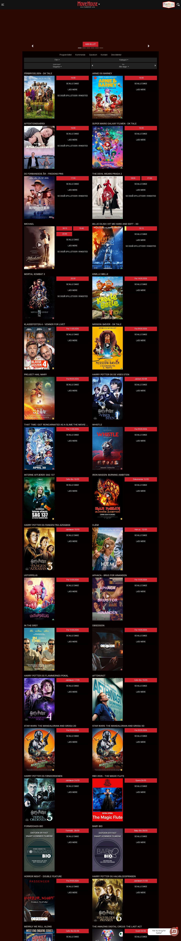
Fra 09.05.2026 (141, 329)
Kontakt (104, 55)
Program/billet (66, 55)
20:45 (64, 234)
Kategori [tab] (123, 60)
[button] (32, 46)
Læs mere (72, 89)
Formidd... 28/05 (72, 830)
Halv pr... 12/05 (141, 529)
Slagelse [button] (90, 3)
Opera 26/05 (141, 780)
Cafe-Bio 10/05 (72, 479)
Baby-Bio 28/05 (140, 830)
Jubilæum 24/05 (72, 780)
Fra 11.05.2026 (72, 329)
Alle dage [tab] (123, 66)
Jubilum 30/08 (141, 379)
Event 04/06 (141, 931)
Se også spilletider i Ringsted (72, 95)
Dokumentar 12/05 (141, 479)
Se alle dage (72, 83)
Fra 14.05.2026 (141, 278)
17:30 (73, 178)
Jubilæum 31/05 (141, 881)
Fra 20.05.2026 (72, 730)
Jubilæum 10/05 (72, 529)
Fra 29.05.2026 (72, 881)
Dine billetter (116, 55)
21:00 (149, 178)
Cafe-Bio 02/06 (72, 931)
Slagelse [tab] (57, 66)
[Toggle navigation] (3, 4)
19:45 (81, 228)
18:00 (133, 178)
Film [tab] (56, 60)
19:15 (134, 228)
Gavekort (93, 55)
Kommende (80, 55)
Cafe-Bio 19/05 (140, 680)
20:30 (73, 278)
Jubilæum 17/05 (72, 680)
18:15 (64, 228)
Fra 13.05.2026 (72, 580)
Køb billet (90, 44)
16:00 (73, 78)
